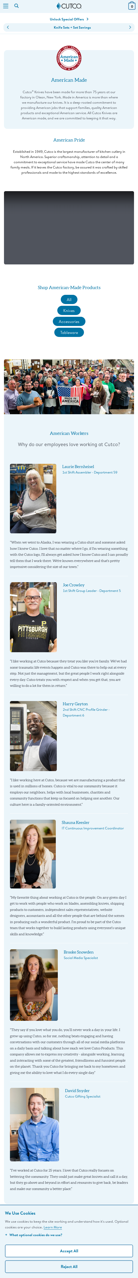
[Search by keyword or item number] (17, 6)
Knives (69, 310)
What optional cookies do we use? (33, 1235)
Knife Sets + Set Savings (72, 27)
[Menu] (6, 6)
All (69, 299)
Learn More (53, 1227)
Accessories (69, 321)
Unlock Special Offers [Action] (69, 19)
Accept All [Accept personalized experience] (69, 1251)
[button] (7, 27)
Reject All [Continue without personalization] (69, 1266)
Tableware (69, 332)
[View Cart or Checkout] (132, 8)
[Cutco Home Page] (69, 6)
